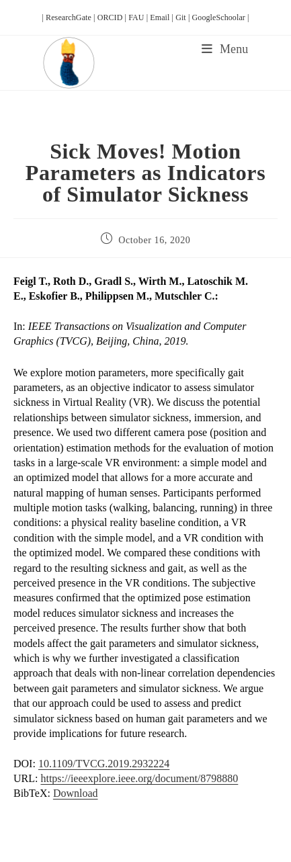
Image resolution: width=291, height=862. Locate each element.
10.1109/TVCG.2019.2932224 (103, 763)
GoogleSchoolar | (220, 17)
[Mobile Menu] (225, 49)
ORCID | (113, 17)
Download (75, 793)
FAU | (139, 17)
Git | (183, 17)
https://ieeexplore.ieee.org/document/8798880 (139, 778)
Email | (162, 17)
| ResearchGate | (69, 17)
